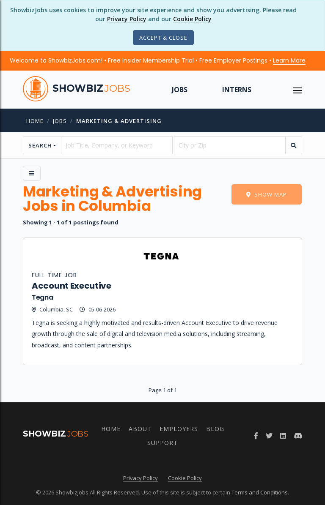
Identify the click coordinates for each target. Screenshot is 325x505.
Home (35, 121)
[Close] (163, 37)
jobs (60, 121)
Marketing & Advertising (119, 121)
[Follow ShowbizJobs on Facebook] (256, 435)
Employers (179, 429)
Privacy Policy (126, 19)
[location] (230, 145)
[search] (293, 145)
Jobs (179, 89)
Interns (236, 89)
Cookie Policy (192, 19)
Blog (215, 429)
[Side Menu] (32, 173)
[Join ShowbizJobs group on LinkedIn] (283, 435)
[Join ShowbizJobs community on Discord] (298, 435)
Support (162, 443)
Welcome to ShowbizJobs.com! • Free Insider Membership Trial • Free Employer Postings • (158, 60)
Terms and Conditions (259, 492)
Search (40, 145)
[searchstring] (117, 145)
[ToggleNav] (297, 90)
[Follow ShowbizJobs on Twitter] (269, 435)
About (140, 429)
